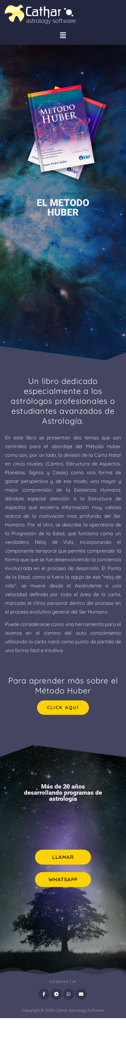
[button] (63, 36)
